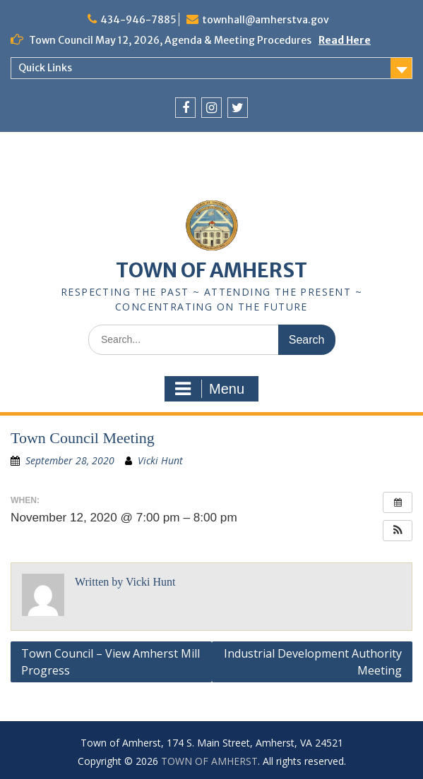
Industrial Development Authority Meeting (313, 662)
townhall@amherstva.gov (265, 19)
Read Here (344, 40)
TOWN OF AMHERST (211, 270)
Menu (209, 389)
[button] (397, 531)
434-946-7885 (138, 19)
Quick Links (45, 67)
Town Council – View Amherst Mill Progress (110, 662)
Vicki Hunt (160, 460)
